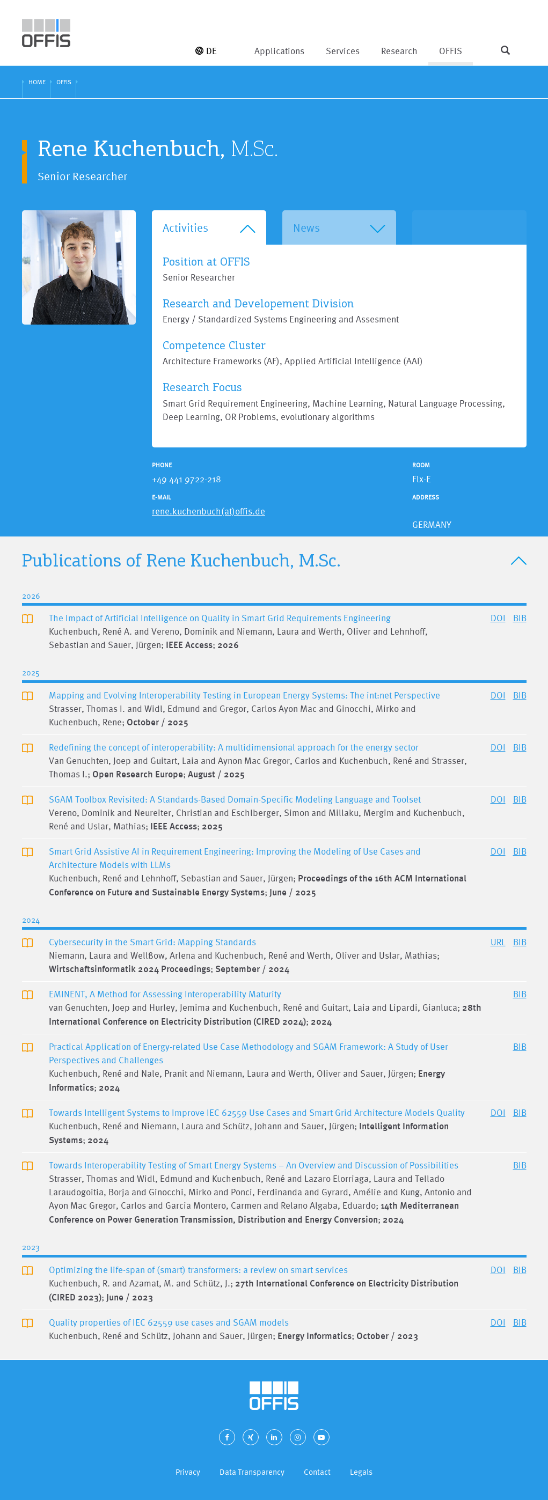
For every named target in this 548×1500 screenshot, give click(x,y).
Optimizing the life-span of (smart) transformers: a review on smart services (198, 1269)
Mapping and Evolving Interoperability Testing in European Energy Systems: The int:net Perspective (244, 695)
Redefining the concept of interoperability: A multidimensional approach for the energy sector (234, 747)
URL (498, 942)
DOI (498, 618)
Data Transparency (252, 1471)
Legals (361, 1471)
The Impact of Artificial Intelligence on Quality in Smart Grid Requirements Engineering (220, 618)
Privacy (188, 1471)
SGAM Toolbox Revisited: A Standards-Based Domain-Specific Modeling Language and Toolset (235, 799)
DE (206, 51)
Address (425, 497)
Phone (162, 465)
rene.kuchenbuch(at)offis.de (208, 511)
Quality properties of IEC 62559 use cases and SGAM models (169, 1322)
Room (421, 465)
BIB (520, 618)
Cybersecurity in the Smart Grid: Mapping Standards (152, 942)
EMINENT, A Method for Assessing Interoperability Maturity (165, 994)
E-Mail (161, 497)
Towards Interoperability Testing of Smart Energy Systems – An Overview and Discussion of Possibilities (253, 1165)
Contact (317, 1471)
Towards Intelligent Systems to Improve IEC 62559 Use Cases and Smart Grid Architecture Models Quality (257, 1112)
